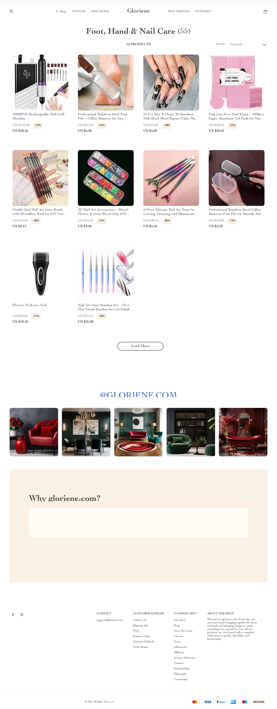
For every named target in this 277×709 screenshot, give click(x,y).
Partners (179, 663)
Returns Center (141, 636)
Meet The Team (183, 631)
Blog (177, 625)
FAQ (136, 631)
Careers (178, 636)
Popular (79, 11)
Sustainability (181, 668)
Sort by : (221, 44)
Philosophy (180, 674)
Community (181, 679)
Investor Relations (184, 658)
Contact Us (139, 620)
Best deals (100, 11)
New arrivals (179, 11)
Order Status (140, 647)
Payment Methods (143, 642)
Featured (203, 11)
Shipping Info (140, 625)
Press (177, 642)
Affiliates (179, 652)
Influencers (180, 647)
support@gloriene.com (110, 620)
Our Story (180, 620)
